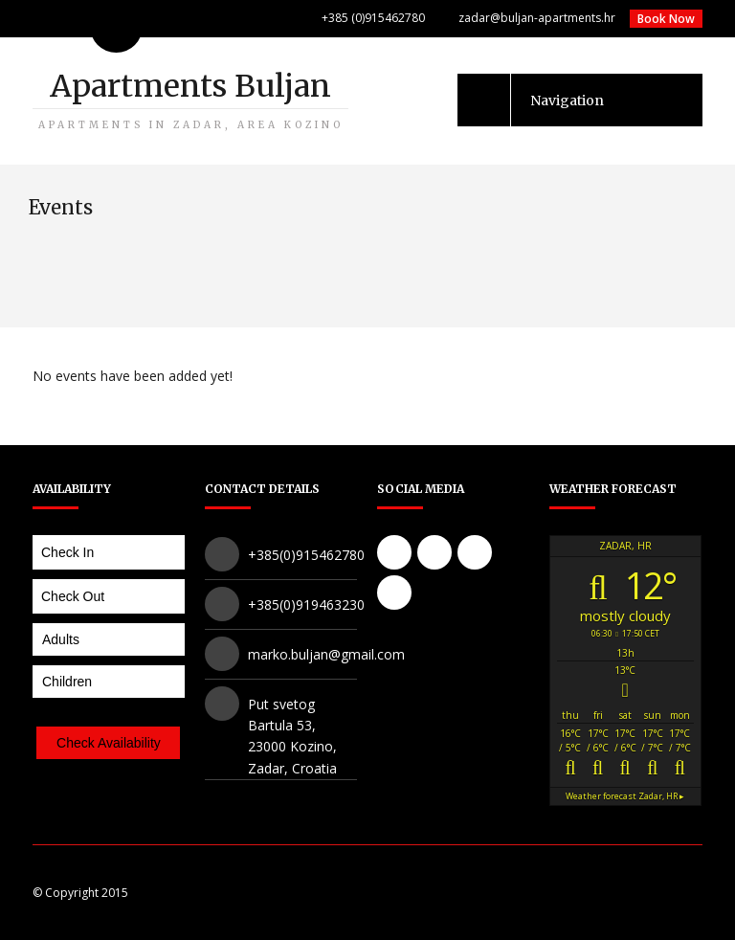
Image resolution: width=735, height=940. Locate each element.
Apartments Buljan (190, 99)
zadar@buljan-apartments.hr (536, 18)
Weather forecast (625, 796)
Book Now (666, 19)
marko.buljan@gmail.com (326, 654)
